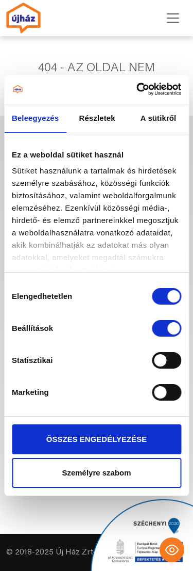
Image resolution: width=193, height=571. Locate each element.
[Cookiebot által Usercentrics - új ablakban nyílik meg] (137, 89)
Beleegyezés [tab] (35, 118)
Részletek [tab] (97, 118)
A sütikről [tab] (159, 118)
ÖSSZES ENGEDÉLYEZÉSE (96, 439)
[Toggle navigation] (173, 18)
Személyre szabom (96, 472)
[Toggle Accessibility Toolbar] (172, 549)
